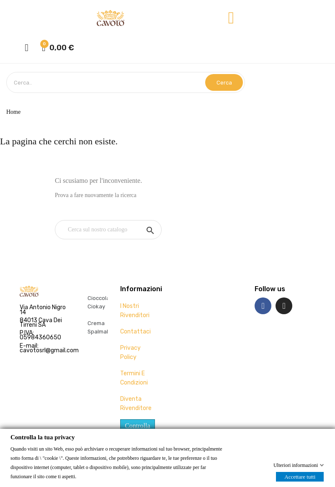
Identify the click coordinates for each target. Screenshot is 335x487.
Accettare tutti (299, 476)
